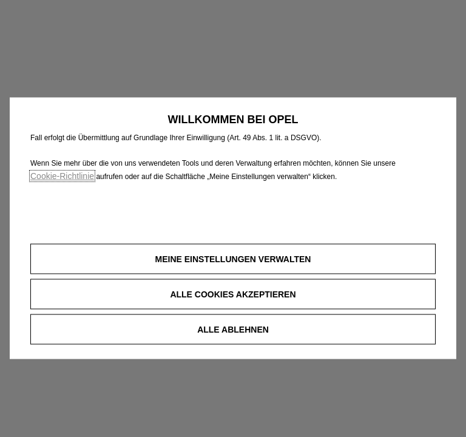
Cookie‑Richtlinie (62, 176)
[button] (233, 259)
